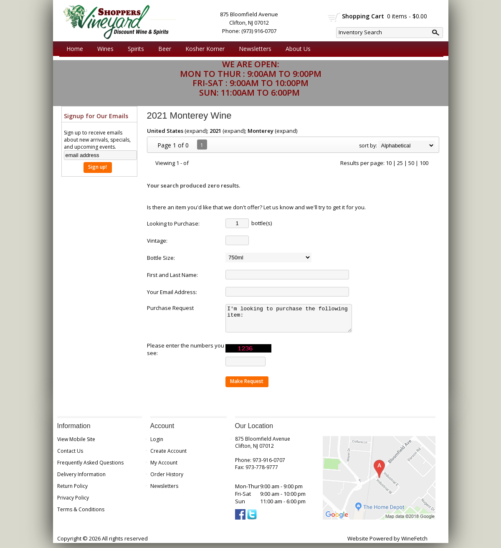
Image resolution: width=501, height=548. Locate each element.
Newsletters (255, 49)
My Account (163, 467)
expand (196, 130)
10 (389, 163)
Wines (103, 49)
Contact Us (70, 455)
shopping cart (334, 17)
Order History (166, 479)
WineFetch (414, 543)
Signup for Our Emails (96, 116)
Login (156, 444)
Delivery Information (81, 479)
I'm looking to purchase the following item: (291, 320)
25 (400, 163)
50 (411, 163)
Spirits (134, 49)
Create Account (168, 455)
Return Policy (72, 491)
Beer (162, 49)
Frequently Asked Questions (90, 467)
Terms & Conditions (80, 514)
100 (424, 163)
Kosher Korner (203, 49)
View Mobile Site (76, 444)
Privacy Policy (73, 502)
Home (74, 49)
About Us (296, 49)
